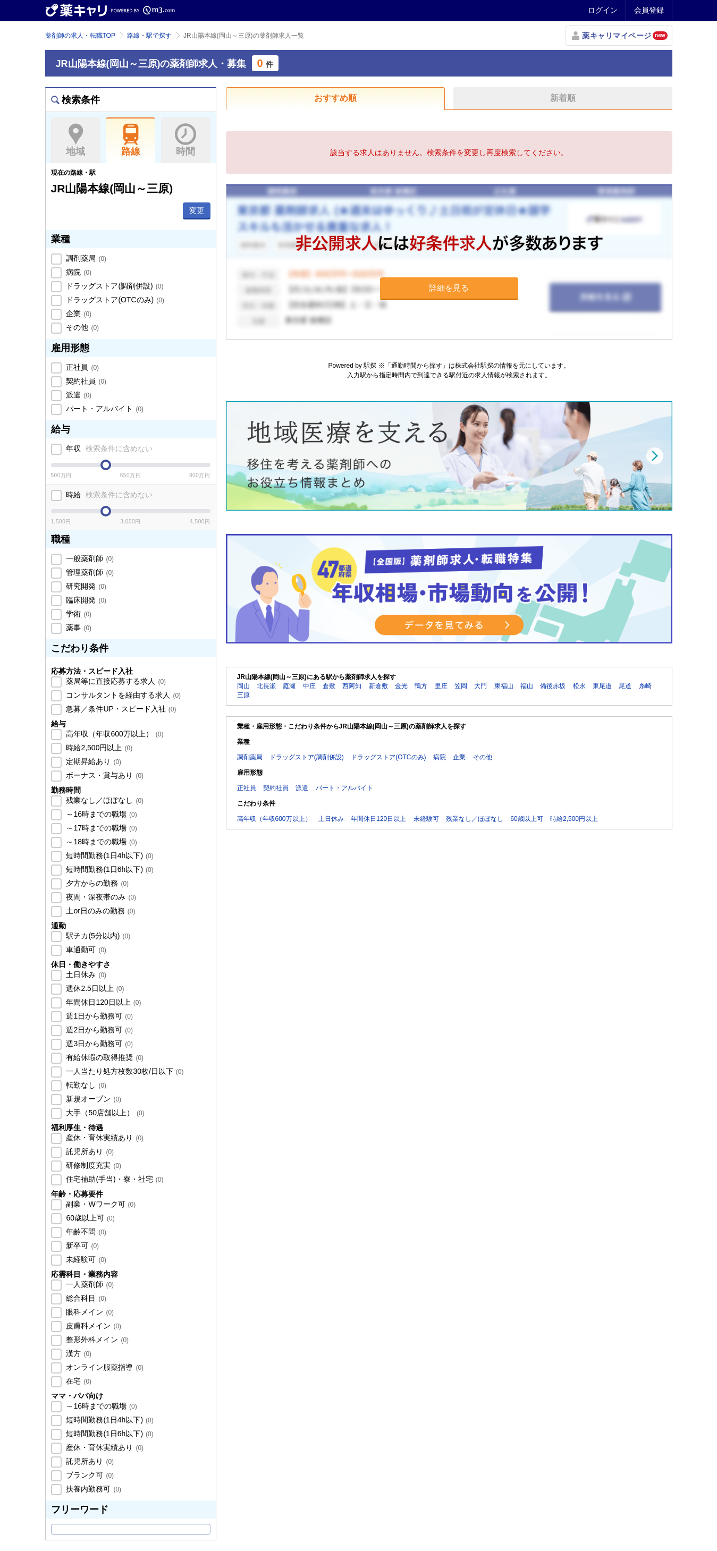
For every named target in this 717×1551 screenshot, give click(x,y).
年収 (108, 448)
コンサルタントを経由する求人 (122, 695)
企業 (78, 313)
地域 (75, 140)
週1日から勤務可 (98, 1016)
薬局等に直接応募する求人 (115, 681)
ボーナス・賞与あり (104, 775)
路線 (130, 140)
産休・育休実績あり (104, 1137)
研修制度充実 (93, 1165)
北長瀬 (266, 686)
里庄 (441, 686)
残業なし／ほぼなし (104, 800)
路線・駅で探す (149, 35)
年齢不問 (85, 1231)
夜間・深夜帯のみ (100, 897)
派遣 (78, 395)
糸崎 (645, 686)
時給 (108, 494)
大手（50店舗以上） (104, 1112)
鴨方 (421, 686)
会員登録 (649, 10)
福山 (526, 686)
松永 (579, 686)
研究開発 (85, 586)
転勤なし (85, 1085)
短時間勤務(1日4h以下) (109, 855)
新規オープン (93, 1099)
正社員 (81, 367)
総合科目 (85, 1298)
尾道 (625, 686)
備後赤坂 (553, 686)
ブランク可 (89, 1475)
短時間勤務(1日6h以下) (109, 869)
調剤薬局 (85, 258)
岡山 (243, 686)
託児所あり (89, 1151)
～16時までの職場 (100, 814)
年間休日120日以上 (102, 1002)
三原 (243, 695)
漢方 (78, 1353)
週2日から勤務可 (98, 1029)
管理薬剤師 (89, 572)
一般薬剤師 (89, 558)
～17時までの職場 (100, 828)
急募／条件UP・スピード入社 (120, 709)
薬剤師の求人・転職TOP (80, 35)
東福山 (503, 686)
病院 (78, 272)
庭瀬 (289, 686)
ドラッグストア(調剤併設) (114, 286)
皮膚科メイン (93, 1325)
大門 (480, 686)
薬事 (78, 627)
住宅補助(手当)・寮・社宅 (114, 1179)
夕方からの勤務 (96, 883)
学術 (78, 613)
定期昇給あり (93, 761)
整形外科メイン (96, 1339)
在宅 (78, 1381)
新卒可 (81, 1245)
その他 (81, 327)
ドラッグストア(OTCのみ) (114, 299)
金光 (401, 686)
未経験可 (85, 1259)
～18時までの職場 (100, 841)
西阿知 (351, 686)
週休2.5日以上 (94, 988)
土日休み (85, 974)
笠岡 (460, 686)
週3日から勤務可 (98, 1043)
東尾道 (602, 686)
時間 (185, 140)
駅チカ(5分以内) (97, 935)
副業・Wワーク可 (100, 1204)
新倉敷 (378, 686)
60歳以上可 (89, 1218)
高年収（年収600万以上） (114, 734)
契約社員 (85, 381)
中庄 (309, 686)
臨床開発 (85, 600)
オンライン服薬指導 (104, 1367)
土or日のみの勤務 (100, 910)
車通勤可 (85, 949)
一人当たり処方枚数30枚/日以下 (124, 1071)
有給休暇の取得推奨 (104, 1057)
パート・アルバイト (104, 408)
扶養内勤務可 (93, 1489)
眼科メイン (89, 1312)
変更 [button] (196, 210)
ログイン (603, 10)
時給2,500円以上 (98, 747)
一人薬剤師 (89, 1284)
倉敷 (329, 686)
